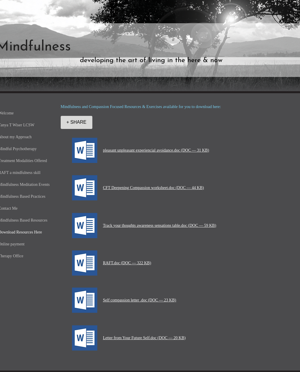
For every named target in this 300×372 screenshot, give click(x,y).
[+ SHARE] (76, 122)
